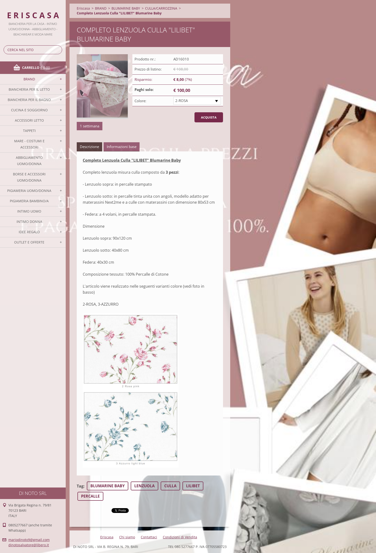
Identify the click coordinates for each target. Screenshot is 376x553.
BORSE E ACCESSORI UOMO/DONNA (29, 177)
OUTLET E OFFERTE (29, 242)
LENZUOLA (144, 485)
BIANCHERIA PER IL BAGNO (29, 99)
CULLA (170, 485)
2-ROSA (181, 100)
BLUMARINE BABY (126, 8)
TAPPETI (29, 130)
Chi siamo (127, 537)
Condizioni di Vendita (180, 537)
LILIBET (193, 485)
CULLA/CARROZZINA (161, 8)
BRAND (29, 79)
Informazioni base (121, 146)
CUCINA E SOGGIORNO (29, 110)
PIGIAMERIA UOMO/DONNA (29, 190)
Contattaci (149, 537)
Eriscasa (83, 8)
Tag (80, 486)
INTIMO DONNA (29, 221)
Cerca (57, 50)
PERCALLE (90, 496)
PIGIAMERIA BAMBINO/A (29, 201)
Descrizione (89, 146)
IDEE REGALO (29, 232)
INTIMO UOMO (29, 211)
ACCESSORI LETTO (29, 120)
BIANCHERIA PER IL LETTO (29, 89)
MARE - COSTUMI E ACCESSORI (29, 144)
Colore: (140, 100)
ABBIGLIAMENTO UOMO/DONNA (29, 160)
